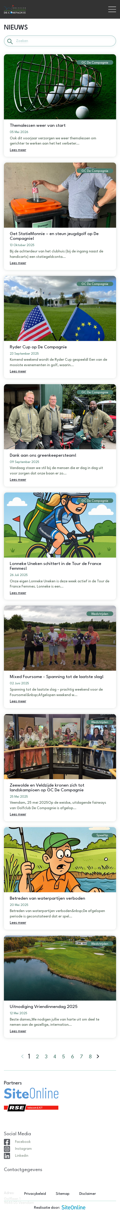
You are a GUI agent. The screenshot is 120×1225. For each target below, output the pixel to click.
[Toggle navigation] (112, 9)
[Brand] (54, 9)
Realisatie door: (60, 1207)
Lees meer (18, 150)
